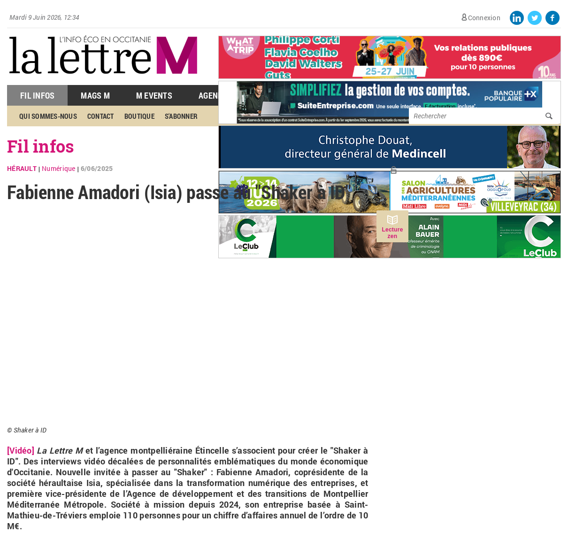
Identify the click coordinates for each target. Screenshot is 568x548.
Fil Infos (37, 95)
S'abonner (181, 116)
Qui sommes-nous (48, 116)
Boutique (139, 116)
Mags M (95, 95)
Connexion (484, 17)
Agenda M (217, 95)
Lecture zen (392, 232)
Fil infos (40, 146)
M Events (154, 95)
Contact (100, 116)
